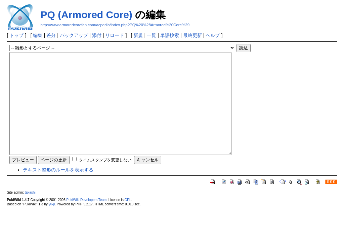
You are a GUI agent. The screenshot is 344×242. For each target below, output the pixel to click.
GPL (127, 220)
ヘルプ (213, 35)
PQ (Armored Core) (86, 14)
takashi (30, 212)
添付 (96, 35)
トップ (16, 35)
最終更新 (192, 35)
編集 (37, 35)
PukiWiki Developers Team (87, 220)
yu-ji (52, 224)
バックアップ (74, 35)
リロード (114, 35)
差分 (51, 35)
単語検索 (169, 35)
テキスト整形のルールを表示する (58, 190)
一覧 (151, 35)
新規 (138, 35)
